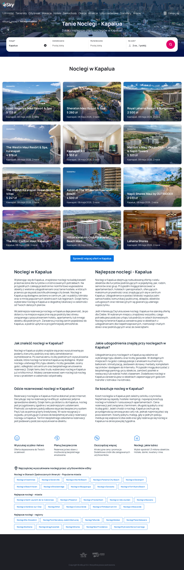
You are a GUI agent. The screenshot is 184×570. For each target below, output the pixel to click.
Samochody (70, 13)
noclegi (14, 21)
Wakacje (47, 13)
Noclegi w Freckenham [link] (93, 500)
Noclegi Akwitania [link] (24, 527)
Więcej (137, 13)
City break (34, 13)
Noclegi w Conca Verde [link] (76, 506)
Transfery (125, 13)
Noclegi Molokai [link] (113, 520)
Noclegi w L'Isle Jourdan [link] (120, 500)
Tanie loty (21, 13)
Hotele (57, 13)
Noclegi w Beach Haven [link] (27, 486)
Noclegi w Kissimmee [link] (26, 479)
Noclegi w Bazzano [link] (145, 500)
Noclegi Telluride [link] (92, 520)
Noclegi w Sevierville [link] (51, 479)
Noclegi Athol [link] (54, 506)
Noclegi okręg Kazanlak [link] (49, 527)
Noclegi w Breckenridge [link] (54, 486)
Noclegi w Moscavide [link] (132, 506)
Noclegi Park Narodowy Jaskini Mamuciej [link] (61, 520)
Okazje (82, 13)
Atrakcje (93, 13)
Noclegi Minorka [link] (73, 527)
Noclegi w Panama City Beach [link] (106, 479)
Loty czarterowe (109, 13)
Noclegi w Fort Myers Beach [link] (133, 486)
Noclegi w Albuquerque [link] (81, 486)
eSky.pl (5, 21)
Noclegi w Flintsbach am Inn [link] (105, 506)
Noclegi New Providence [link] (96, 527)
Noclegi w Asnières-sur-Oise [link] (29, 506)
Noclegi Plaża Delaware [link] (136, 520)
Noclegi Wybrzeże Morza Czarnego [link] (129, 527)
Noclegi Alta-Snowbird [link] (26, 520)
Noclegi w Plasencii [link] (68, 500)
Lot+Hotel (8, 13)
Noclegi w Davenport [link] (135, 479)
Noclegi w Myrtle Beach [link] (76, 479)
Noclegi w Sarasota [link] (105, 486)
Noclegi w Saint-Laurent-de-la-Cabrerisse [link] (35, 500)
